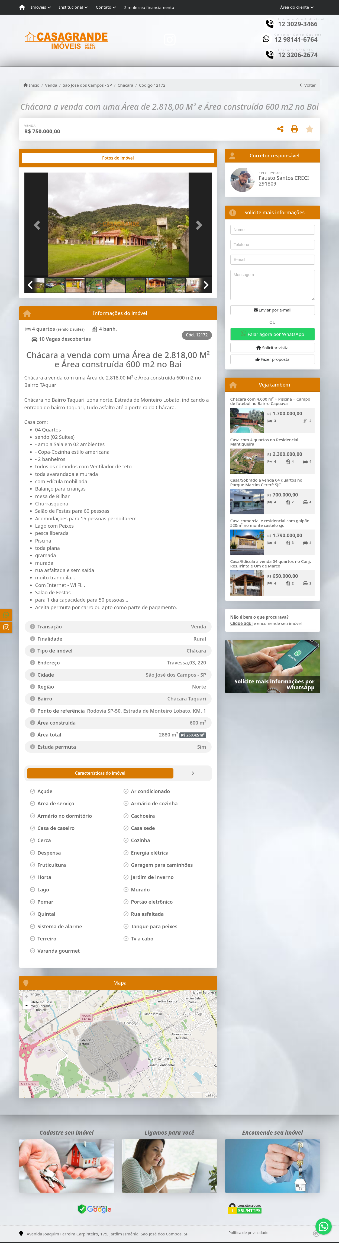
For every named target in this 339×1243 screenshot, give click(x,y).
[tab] (42, 158)
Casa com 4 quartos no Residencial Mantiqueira (264, 442)
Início (31, 85)
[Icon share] (169, 40)
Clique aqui (241, 623)
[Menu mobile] (22, 7)
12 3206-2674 (298, 55)
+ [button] (26, 997)
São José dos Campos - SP (87, 85)
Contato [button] (103, 7)
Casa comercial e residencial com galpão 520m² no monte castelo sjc (269, 523)
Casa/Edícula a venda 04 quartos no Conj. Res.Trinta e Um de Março (270, 564)
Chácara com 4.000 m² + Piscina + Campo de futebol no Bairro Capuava (270, 401)
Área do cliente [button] (294, 7)
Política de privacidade (248, 1232)
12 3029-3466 (298, 24)
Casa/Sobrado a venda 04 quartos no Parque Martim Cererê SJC (266, 482)
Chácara (125, 85)
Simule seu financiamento (149, 7)
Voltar (308, 85)
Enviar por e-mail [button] (273, 310)
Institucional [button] (71, 7)
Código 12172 (152, 85)
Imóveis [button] (38, 7)
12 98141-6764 (296, 39)
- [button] (26, 1005)
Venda (51, 85)
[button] (38, 225)
